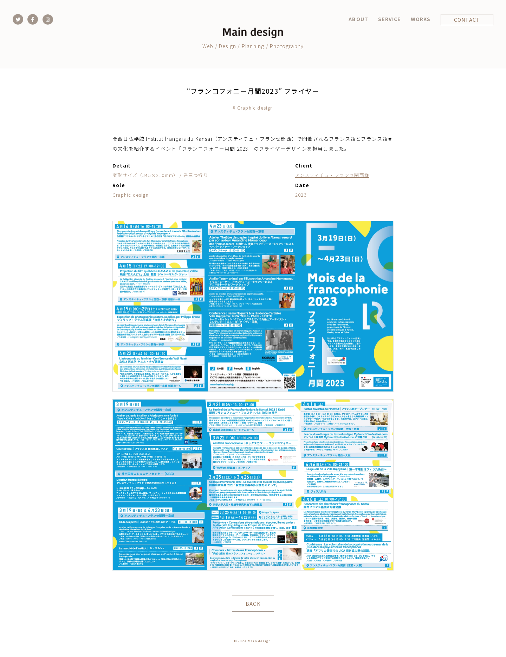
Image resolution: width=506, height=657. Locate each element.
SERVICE (389, 18)
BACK (253, 603)
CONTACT (467, 19)
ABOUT (358, 18)
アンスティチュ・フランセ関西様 (332, 175)
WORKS (421, 18)
